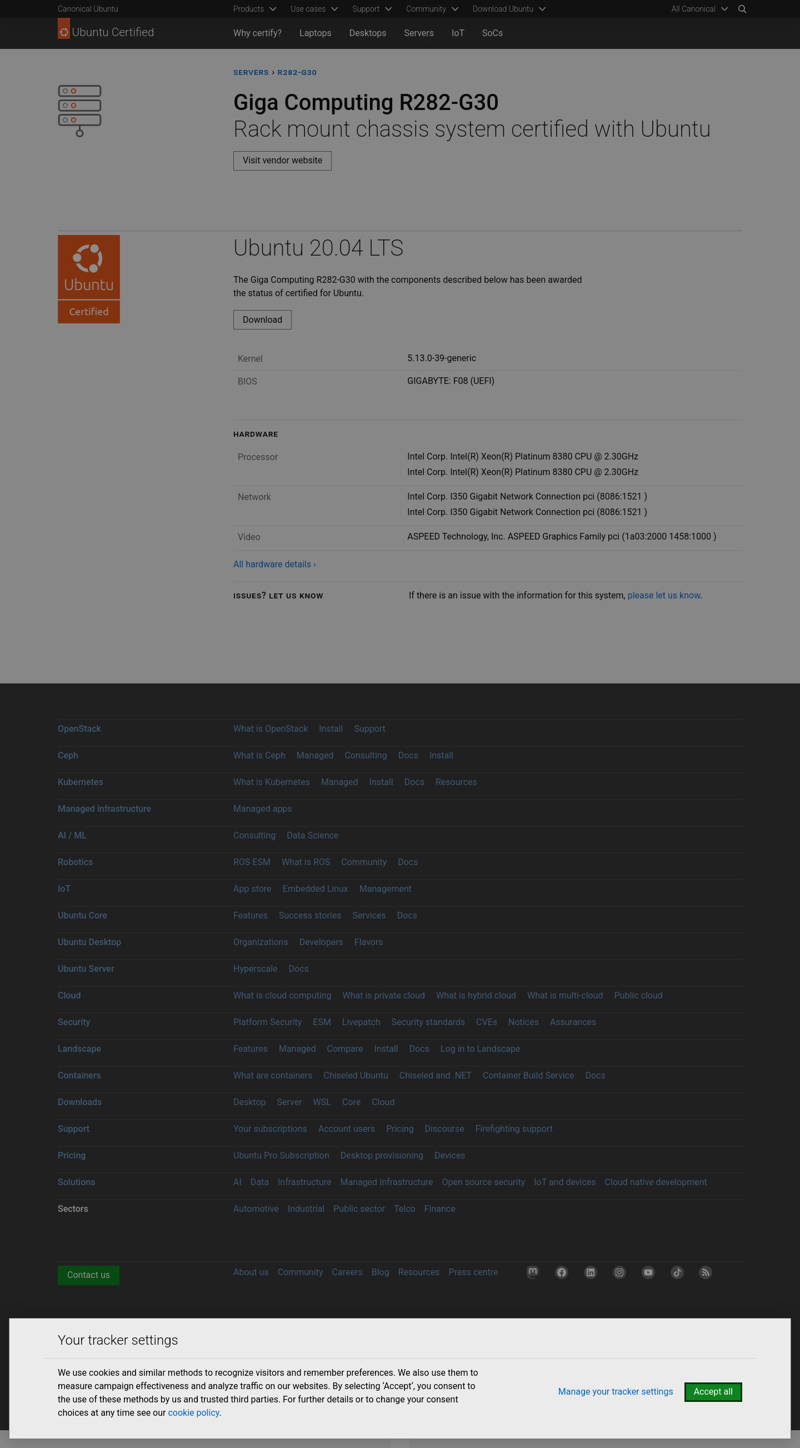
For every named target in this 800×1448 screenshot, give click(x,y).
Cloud (69, 995)
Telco (405, 1209)
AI (237, 1182)
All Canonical (694, 8)
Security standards (429, 1022)
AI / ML (72, 835)
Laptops (315, 33)
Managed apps (262, 808)
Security (74, 1022)
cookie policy (193, 1412)
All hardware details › (274, 564)
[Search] (742, 9)
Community (364, 862)
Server (289, 1102)
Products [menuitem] (248, 8)
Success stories (310, 915)
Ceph (68, 755)
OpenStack (79, 728)
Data (260, 1182)
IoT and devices (565, 1182)
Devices (450, 1155)
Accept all (713, 1391)
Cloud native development (656, 1182)
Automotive (256, 1209)
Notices (523, 1022)
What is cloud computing (282, 995)
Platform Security (267, 1022)
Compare (345, 1048)
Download (262, 319)
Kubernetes (80, 782)
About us (251, 1272)
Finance (440, 1209)
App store (252, 888)
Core (351, 1102)
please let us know (664, 595)
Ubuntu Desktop (89, 942)
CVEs (486, 1022)
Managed (315, 755)
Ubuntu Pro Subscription (281, 1155)
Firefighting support (514, 1129)
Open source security (484, 1182)
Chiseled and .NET (435, 1075)
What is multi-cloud (565, 995)
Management (385, 888)
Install (331, 728)
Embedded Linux (315, 888)
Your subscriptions (270, 1129)
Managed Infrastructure (386, 1182)
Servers (419, 33)
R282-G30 (297, 72)
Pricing (400, 1129)
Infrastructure (304, 1182)
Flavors (368, 942)
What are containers (273, 1075)
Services (369, 915)
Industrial (306, 1209)
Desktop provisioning (382, 1155)
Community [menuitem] (426, 8)
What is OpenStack (270, 728)
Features (250, 915)
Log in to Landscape (481, 1048)
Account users (346, 1129)
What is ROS (306, 862)
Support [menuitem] (365, 8)
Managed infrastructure (104, 808)
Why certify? (257, 33)
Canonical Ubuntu (88, 8)
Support (369, 728)
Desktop (249, 1102)
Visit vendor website (282, 160)
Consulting (365, 755)
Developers (321, 942)
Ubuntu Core (82, 915)
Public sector (359, 1209)
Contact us (88, 1275)
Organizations (260, 942)
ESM (322, 1022)
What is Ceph (259, 755)
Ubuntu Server (86, 968)
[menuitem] (698, 9)
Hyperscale (255, 968)
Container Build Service (528, 1075)
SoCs (492, 33)
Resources (456, 782)
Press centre (473, 1272)
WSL (322, 1102)
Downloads (80, 1102)
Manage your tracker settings (615, 1391)
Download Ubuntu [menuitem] (503, 8)
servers (251, 72)
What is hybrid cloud (476, 995)
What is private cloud (383, 995)
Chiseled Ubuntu (355, 1075)
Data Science (312, 835)
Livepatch (361, 1022)
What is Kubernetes (271, 782)
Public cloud (638, 995)
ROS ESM (252, 862)
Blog (380, 1272)
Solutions (76, 1182)
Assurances (573, 1022)
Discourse (444, 1129)
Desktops (368, 33)
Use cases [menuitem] (308, 8)
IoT (458, 33)
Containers (79, 1075)
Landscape (79, 1048)
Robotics (75, 862)
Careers (347, 1272)
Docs (408, 755)
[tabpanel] (487, 403)
